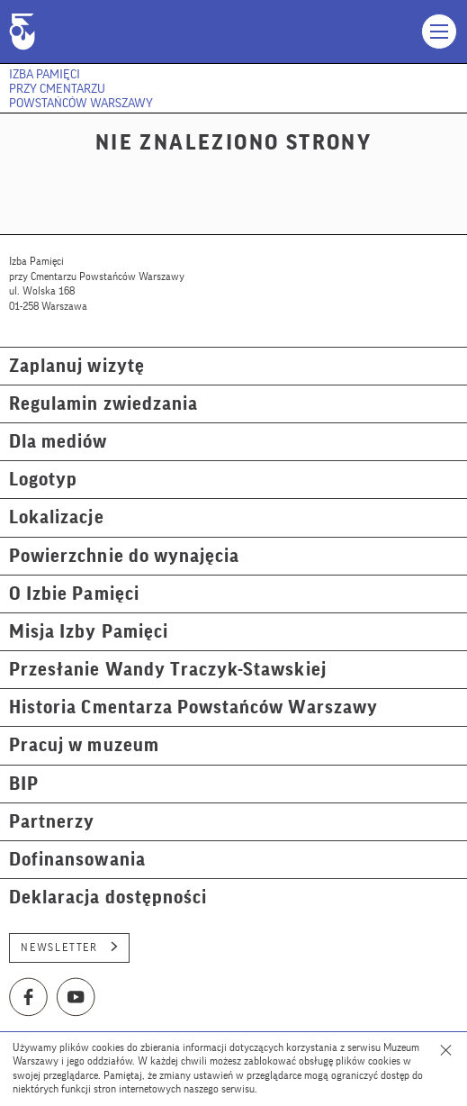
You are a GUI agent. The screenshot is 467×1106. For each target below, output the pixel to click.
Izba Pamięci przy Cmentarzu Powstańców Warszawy (81, 89)
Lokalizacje (56, 517)
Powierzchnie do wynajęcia (124, 556)
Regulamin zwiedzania (103, 403)
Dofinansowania (77, 859)
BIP (24, 784)
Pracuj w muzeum (84, 745)
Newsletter (69, 947)
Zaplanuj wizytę (77, 366)
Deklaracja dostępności (108, 897)
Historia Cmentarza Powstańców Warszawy (193, 707)
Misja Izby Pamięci (88, 631)
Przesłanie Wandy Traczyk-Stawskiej (168, 669)
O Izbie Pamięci (74, 594)
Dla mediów (58, 441)
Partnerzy (51, 821)
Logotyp (43, 479)
